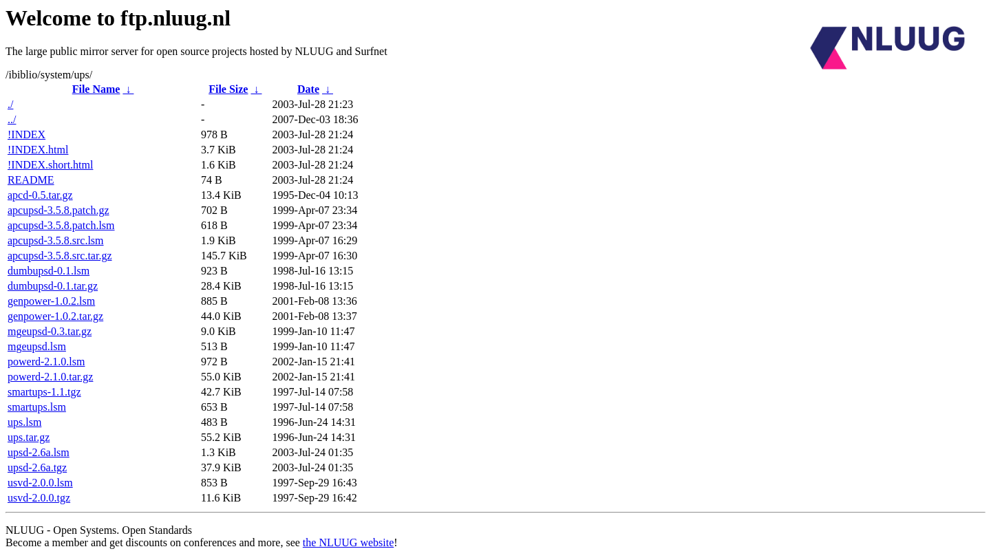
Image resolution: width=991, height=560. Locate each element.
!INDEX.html (38, 149)
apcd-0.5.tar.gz (40, 195)
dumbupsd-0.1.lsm (48, 271)
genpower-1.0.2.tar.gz (55, 316)
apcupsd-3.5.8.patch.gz (58, 210)
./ (10, 104)
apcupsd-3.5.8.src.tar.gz (60, 255)
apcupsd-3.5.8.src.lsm (56, 240)
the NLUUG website (348, 542)
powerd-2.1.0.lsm (46, 361)
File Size (228, 89)
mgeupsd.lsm (37, 346)
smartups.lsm (37, 407)
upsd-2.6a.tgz (37, 467)
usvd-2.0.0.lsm (40, 482)
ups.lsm (24, 422)
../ (12, 119)
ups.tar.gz (29, 437)
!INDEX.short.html (50, 165)
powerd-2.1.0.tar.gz (50, 377)
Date (308, 89)
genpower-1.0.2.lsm (51, 301)
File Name (96, 89)
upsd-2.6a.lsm (39, 452)
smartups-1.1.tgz (44, 392)
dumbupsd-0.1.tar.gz (53, 286)
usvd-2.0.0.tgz (39, 498)
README (31, 180)
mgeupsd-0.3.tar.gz (50, 331)
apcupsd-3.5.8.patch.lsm (61, 225)
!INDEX (26, 134)
